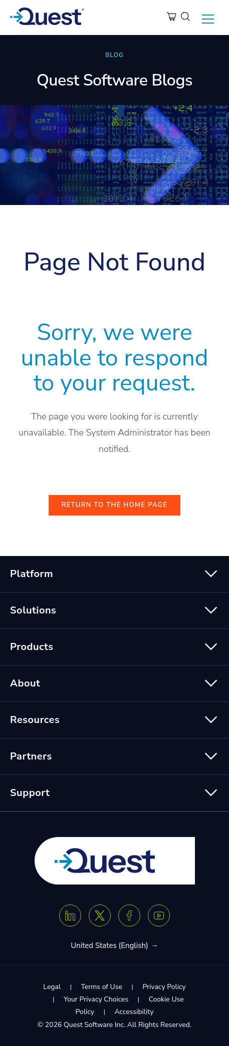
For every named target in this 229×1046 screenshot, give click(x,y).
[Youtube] (159, 915)
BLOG (114, 55)
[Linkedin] (70, 915)
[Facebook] (129, 915)
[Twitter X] (100, 915)
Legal (52, 987)
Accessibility (133, 1011)
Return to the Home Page (115, 505)
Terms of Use (101, 987)
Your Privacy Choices (96, 999)
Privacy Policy (163, 987)
